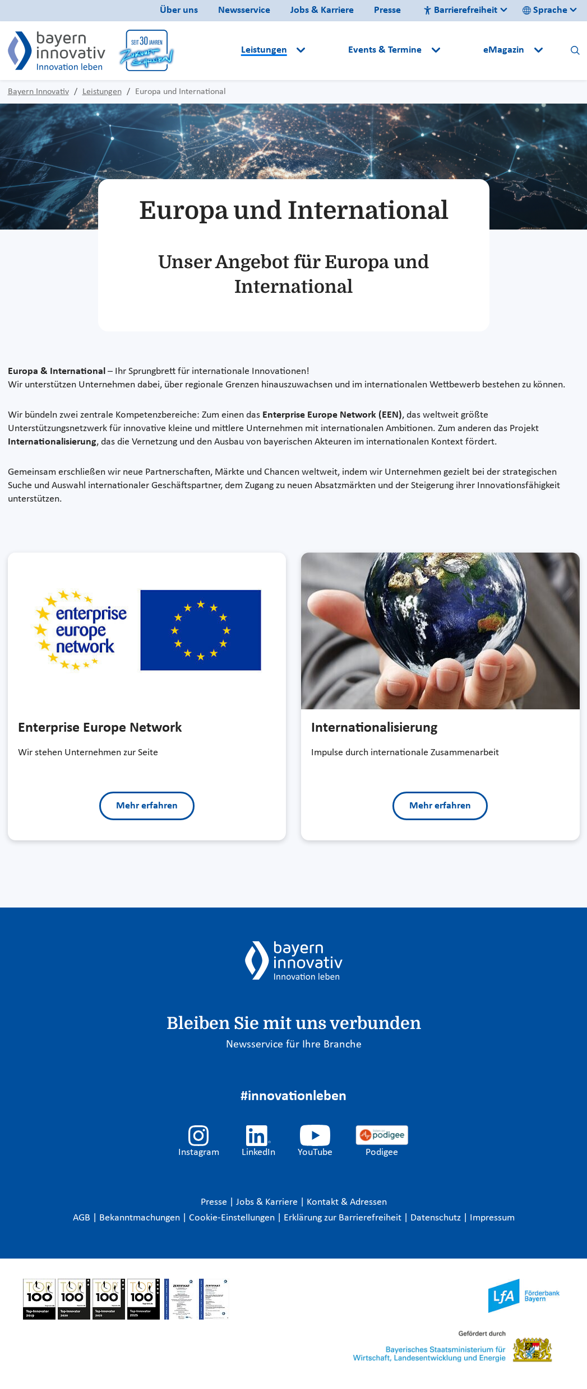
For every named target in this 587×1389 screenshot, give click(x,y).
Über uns (179, 10)
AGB (83, 1218)
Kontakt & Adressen (347, 1202)
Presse (387, 10)
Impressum (492, 1218)
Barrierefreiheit (460, 10)
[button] (328, 50)
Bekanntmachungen (140, 1218)
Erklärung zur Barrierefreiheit (344, 1218)
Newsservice (244, 10)
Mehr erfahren (147, 806)
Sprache (545, 10)
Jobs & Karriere (322, 10)
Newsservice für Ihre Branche (294, 1044)
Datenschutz (436, 1218)
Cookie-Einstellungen (232, 1218)
